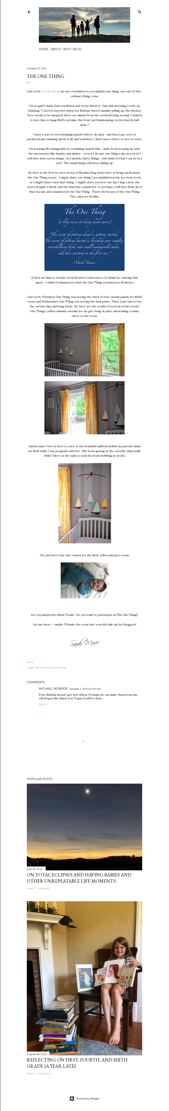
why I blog (72, 49)
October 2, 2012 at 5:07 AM (85, 688)
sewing (45, 667)
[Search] (139, 11)
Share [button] (30, 662)
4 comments (43, 1073)
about (56, 49)
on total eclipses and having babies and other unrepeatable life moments (79, 878)
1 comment (42, 888)
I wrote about (50, 91)
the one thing (58, 667)
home (43, 49)
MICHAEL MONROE (53, 688)
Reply (43, 704)
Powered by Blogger (84, 1098)
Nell (37, 667)
